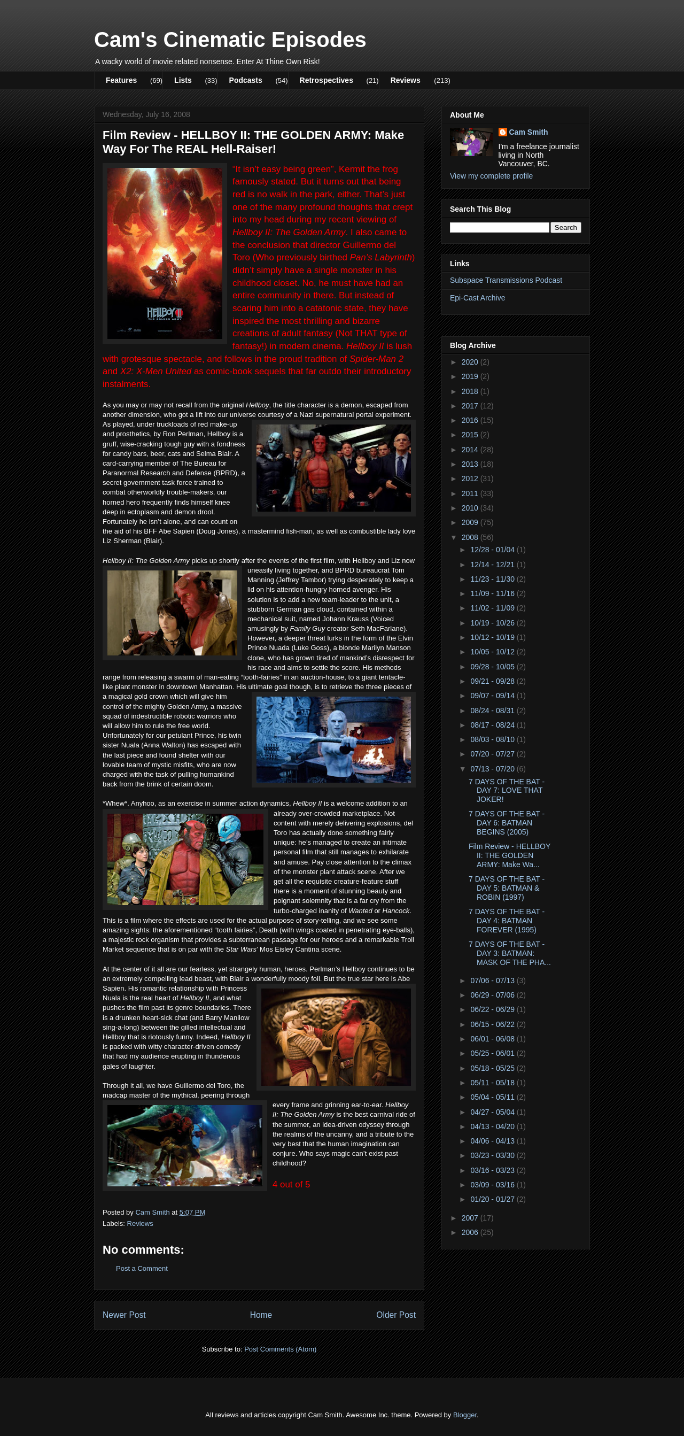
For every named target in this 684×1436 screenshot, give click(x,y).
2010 (471, 508)
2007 (471, 1218)
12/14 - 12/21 (493, 564)
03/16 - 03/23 (493, 1170)
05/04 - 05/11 (493, 1097)
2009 (471, 522)
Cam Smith (528, 132)
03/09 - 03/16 (493, 1184)
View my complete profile (491, 176)
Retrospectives (326, 80)
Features (121, 80)
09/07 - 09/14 (493, 695)
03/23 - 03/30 (493, 1155)
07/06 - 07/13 (493, 980)
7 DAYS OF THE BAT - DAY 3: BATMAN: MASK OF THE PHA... (510, 953)
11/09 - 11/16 (493, 593)
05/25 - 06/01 (493, 1053)
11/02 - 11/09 (493, 608)
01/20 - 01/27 (493, 1199)
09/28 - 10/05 (493, 666)
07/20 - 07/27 (493, 754)
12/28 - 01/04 (493, 549)
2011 (471, 493)
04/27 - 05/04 (493, 1112)
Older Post (396, 1314)
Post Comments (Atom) (280, 1349)
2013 (471, 464)
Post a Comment (142, 1268)
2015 (471, 434)
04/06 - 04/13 (493, 1141)
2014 (471, 449)
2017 (471, 406)
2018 (471, 391)
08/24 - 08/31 (493, 710)
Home (261, 1314)
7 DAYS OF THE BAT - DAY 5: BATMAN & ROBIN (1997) (507, 888)
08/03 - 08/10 (493, 739)
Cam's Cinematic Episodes (230, 39)
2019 (471, 376)
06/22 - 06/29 (493, 1009)
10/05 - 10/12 (493, 651)
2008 (471, 537)
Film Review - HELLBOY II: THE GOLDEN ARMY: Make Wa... (509, 855)
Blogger (465, 1415)
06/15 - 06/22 (493, 1024)
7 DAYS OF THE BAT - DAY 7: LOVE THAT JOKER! (507, 790)
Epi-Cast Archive (477, 298)
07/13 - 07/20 (493, 769)
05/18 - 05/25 (493, 1068)
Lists (183, 80)
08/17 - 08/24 (493, 725)
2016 (471, 420)
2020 (471, 362)
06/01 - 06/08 (493, 1038)
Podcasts (245, 80)
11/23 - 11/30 (493, 579)
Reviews (406, 80)
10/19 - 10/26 (493, 623)
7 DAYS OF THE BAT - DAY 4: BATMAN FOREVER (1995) (507, 920)
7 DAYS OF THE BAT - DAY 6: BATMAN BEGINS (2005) (507, 822)
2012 (471, 478)
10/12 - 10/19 (493, 637)
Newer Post (124, 1314)
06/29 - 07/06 (493, 995)
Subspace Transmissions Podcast (506, 280)
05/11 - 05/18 (493, 1082)
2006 (471, 1232)
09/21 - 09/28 (493, 681)
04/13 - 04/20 (493, 1126)
